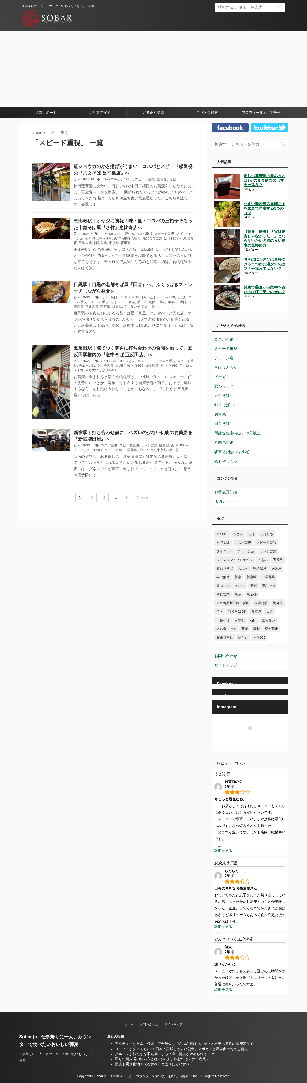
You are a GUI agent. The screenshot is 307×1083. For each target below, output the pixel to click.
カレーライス (147, 361)
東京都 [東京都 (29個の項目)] (252, 594)
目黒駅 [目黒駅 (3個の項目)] (240, 620)
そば (179, 234)
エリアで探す (99, 112)
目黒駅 (117, 306)
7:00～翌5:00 (124, 234)
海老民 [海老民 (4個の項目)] (278, 603)
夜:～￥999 (135, 365)
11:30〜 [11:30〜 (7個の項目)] (222, 534)
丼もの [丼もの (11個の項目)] (263, 560)
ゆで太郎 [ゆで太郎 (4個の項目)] (223, 543)
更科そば (222, 395)
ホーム (128, 1024)
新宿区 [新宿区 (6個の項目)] (252, 577)
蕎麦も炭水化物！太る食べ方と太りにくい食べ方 (154, 1064)
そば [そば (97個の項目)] (251, 534)
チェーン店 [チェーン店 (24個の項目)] (246, 551)
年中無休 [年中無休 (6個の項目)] (223, 577)
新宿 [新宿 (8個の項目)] (238, 577)
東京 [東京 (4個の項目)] (238, 594)
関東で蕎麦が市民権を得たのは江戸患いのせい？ (264, 289)
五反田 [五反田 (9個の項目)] (278, 560)
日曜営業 (85, 243)
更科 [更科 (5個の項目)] (253, 586)
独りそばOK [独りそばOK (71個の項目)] (237, 611)
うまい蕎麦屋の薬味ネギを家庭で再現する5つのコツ (264, 208)
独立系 (173, 450)
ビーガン (222, 377)
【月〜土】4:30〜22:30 (157, 297)
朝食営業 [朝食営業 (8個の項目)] (223, 594)
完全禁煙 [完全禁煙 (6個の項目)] (259, 568)
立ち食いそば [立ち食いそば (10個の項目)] (226, 629)
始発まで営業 (152, 238)
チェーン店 (87, 365)
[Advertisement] (153, 69)
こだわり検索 (207, 112)
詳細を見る (223, 851)
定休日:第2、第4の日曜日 (167, 302)
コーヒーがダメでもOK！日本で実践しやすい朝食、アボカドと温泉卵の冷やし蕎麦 (181, 1049)
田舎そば (222, 423)
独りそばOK (224, 405)
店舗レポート (46, 112)
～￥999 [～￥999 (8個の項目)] (259, 637)
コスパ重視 (144, 234)
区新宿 (164, 445)
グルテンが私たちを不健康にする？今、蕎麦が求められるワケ (164, 1054)
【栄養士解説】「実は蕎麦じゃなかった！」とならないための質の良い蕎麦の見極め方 (264, 238)
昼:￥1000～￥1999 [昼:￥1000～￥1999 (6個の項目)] (230, 586)
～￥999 (107, 234)
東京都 (114, 243)
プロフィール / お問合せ (261, 112)
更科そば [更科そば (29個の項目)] (268, 586)
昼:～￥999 (147, 450)
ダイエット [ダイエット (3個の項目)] (224, 551)
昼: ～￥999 (169, 365)
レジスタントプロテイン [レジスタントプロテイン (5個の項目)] (234, 560)
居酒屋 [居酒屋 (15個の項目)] (276, 568)
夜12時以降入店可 (127, 238)
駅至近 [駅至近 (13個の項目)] (243, 637)
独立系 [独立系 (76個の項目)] (256, 611)
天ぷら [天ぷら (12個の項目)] (243, 568)
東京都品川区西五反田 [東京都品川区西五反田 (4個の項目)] (232, 603)
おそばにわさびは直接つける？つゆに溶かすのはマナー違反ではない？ (264, 264)
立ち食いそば (166, 179)
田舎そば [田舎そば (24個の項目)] (223, 620)
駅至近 (125, 243)
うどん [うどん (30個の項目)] (238, 534)
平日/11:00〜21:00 (99, 450)
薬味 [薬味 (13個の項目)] (256, 629)
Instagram (226, 707)
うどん (181, 297)
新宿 (118, 450)
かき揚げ (126, 179)
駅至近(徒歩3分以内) (231, 452)
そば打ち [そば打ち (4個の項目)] (266, 534)
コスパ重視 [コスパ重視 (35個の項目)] (243, 543)
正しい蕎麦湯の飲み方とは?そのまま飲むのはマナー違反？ (264, 180)
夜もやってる (225, 461)
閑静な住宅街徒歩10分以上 (237, 433)
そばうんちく (225, 367)
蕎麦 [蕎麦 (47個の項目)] (244, 629)
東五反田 (186, 365)
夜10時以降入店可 (98, 238)
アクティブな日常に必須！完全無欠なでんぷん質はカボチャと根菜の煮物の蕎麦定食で (184, 1044)
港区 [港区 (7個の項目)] (219, 611)
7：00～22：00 (112, 361)
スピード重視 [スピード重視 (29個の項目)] (266, 543)
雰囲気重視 (223, 442)
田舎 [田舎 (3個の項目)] (269, 611)
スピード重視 (145, 179)
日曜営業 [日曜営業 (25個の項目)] (268, 577)
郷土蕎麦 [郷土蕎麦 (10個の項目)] (271, 629)
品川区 (142, 302)
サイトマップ (225, 665)
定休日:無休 (173, 238)
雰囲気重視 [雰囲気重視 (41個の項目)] (224, 637)
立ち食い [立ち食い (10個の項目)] (268, 620)
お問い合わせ (225, 655)
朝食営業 (100, 243)
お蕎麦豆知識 (153, 112)
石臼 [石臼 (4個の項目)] (253, 620)
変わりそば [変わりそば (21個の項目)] (224, 568)
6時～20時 (110, 179)
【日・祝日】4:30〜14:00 (120, 297)
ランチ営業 (127, 302)
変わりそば (223, 386)
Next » (142, 497)
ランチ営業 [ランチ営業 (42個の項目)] (268, 551)
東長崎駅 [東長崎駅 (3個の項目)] (261, 603)
